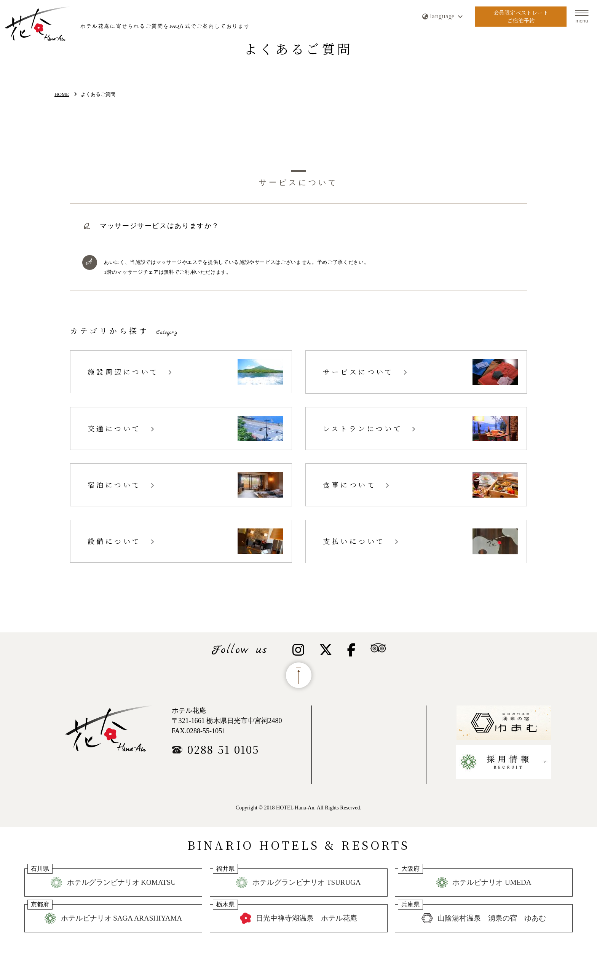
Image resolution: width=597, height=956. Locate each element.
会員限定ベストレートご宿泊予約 (520, 16)
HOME (61, 94)
